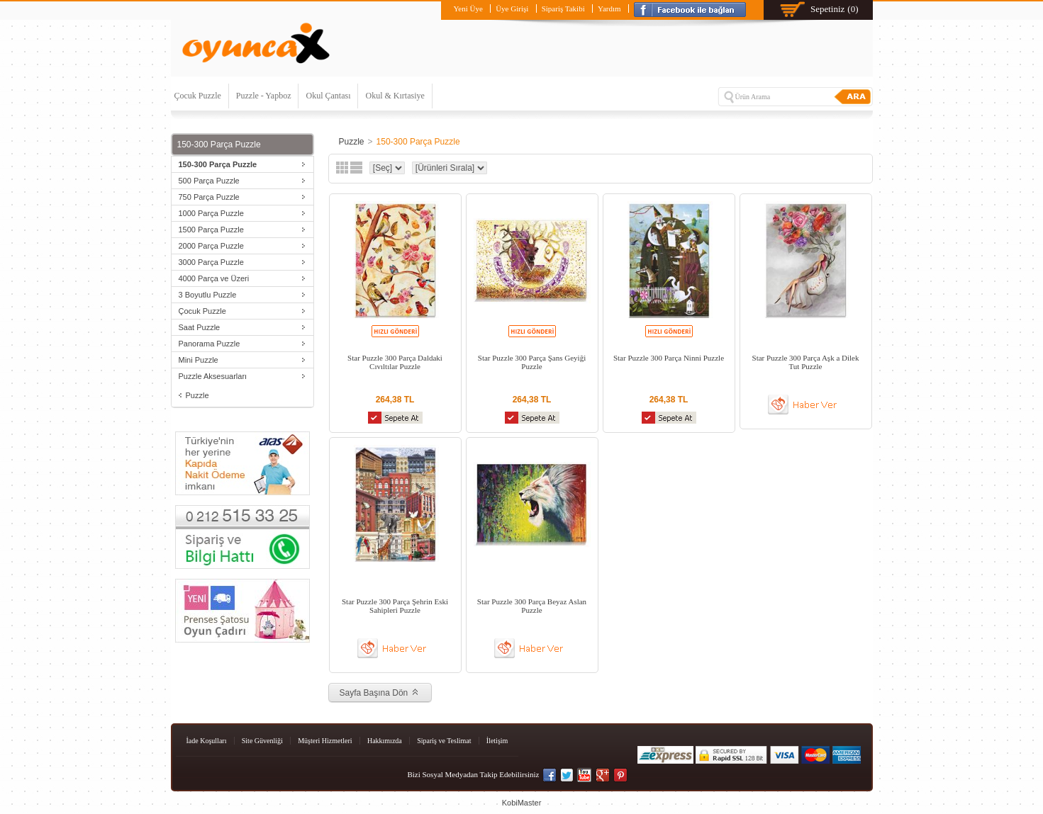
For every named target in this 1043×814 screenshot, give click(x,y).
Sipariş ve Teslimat (444, 741)
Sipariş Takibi (563, 8)
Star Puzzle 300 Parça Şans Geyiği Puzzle (532, 362)
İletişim (497, 741)
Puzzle (197, 395)
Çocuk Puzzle (197, 96)
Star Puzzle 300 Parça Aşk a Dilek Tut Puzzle (805, 362)
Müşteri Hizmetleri (325, 741)
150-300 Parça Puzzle (418, 142)
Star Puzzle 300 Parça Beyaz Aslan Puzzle (531, 605)
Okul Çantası (328, 96)
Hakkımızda (384, 741)
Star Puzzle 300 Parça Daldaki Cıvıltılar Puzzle (394, 362)
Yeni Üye (467, 8)
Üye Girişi (512, 8)
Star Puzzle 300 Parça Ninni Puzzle (668, 358)
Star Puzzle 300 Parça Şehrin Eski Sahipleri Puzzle (395, 605)
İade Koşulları (206, 741)
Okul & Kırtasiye (394, 96)
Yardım (609, 8)
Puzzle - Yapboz (263, 96)
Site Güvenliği (262, 741)
